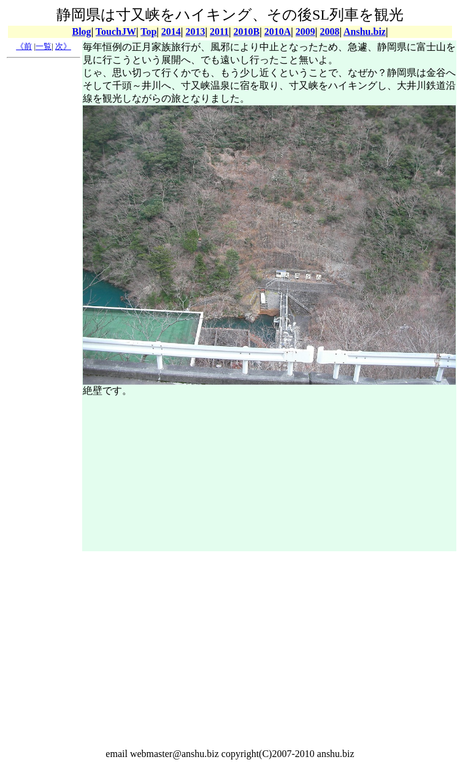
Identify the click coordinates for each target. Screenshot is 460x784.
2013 (195, 31)
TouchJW (116, 31)
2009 (305, 31)
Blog (81, 31)
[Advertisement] (43, 247)
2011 (219, 31)
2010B (247, 31)
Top (148, 31)
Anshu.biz (364, 31)
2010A (277, 31)
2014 (171, 31)
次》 (63, 46)
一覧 (44, 46)
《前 (24, 46)
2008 (329, 31)
